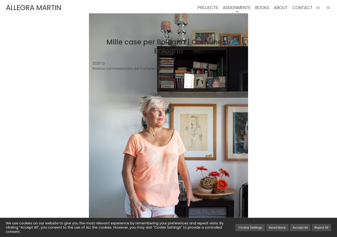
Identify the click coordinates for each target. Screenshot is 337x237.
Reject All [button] (321, 227)
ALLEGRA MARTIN (33, 8)
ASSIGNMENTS (236, 8)
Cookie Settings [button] (250, 227)
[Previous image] (84, 126)
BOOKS (262, 8)
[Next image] (252, 126)
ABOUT (281, 8)
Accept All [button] (300, 227)
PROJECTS (208, 8)
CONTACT (302, 8)
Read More (277, 227)
